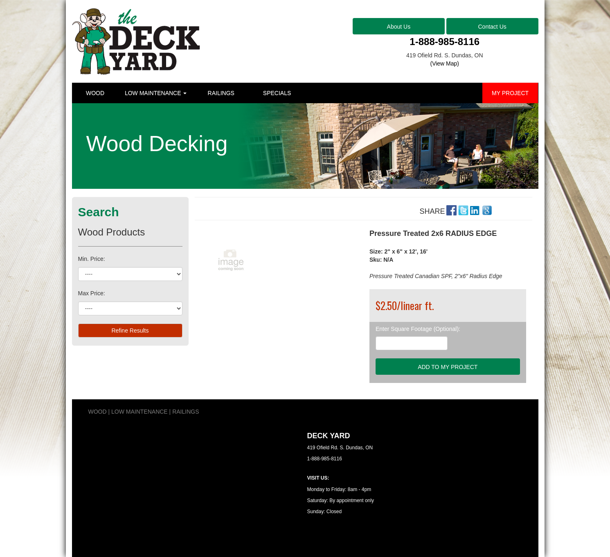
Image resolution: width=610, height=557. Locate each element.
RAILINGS (221, 93)
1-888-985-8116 (444, 41)
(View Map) (444, 63)
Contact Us (492, 26)
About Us (399, 26)
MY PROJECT (510, 93)
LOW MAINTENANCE (156, 93)
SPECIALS (277, 93)
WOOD (95, 93)
